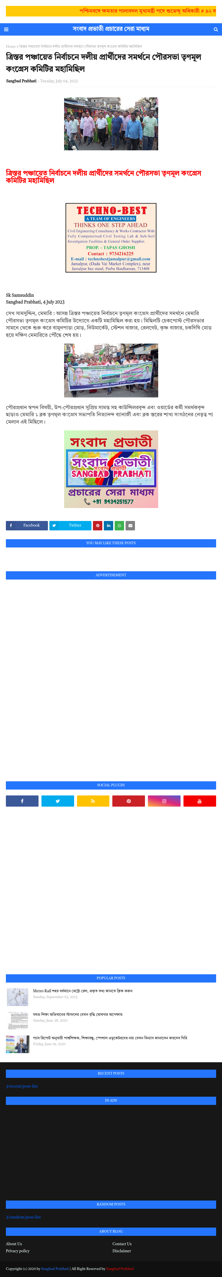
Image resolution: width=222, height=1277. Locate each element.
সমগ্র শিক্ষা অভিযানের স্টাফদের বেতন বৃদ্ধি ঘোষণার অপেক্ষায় (77, 1015)
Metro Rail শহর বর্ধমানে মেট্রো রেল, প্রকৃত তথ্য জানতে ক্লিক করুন (82, 991)
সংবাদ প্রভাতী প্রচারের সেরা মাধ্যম (111, 29)
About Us (14, 1244)
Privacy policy (17, 1251)
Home (11, 47)
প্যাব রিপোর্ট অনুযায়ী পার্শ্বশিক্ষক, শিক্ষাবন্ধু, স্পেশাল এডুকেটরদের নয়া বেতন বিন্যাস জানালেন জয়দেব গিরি (110, 1038)
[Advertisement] (50, 673)
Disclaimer (122, 1251)
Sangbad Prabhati (21, 81)
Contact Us (122, 1244)
